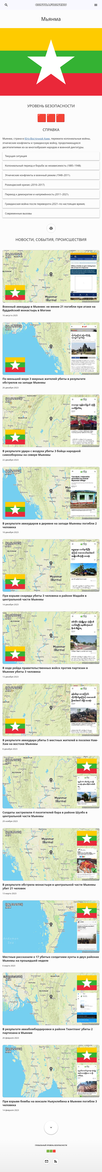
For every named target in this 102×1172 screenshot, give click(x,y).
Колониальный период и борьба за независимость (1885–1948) (43, 165)
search (6, 5)
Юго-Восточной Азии (37, 138)
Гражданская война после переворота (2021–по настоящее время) (45, 204)
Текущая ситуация (16, 156)
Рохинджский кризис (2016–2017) (25, 184)
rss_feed (55, 1161)
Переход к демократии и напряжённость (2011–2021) (37, 194)
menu (96, 5)
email (46, 1161)
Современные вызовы (18, 213)
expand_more (51, 1127)
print (51, 228)
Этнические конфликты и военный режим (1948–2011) (37, 175)
